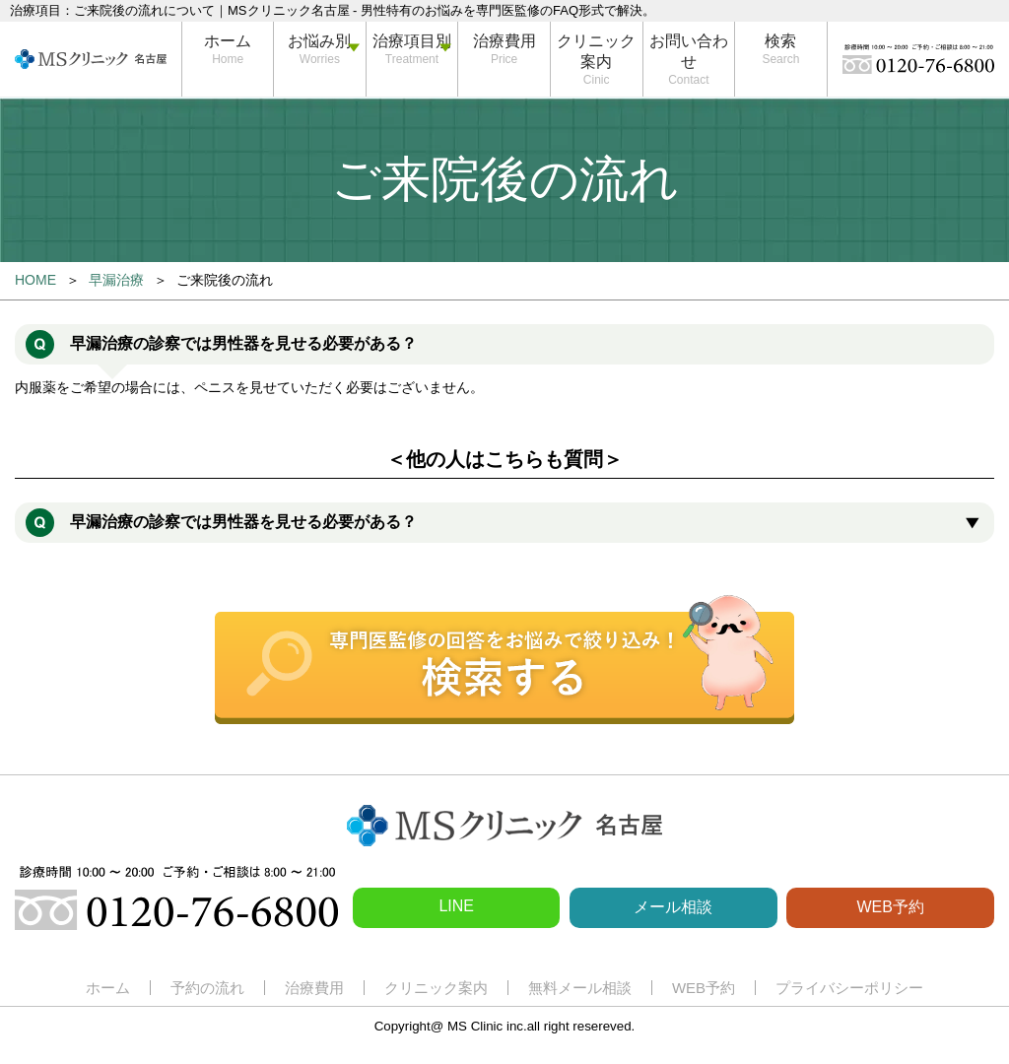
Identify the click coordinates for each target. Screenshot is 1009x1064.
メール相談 (673, 906)
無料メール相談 (580, 987)
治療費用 (504, 41)
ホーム (227, 41)
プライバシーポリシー (849, 987)
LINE (456, 906)
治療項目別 (411, 41)
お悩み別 (319, 41)
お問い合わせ (688, 51)
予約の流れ (207, 987)
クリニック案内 (596, 51)
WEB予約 (889, 906)
